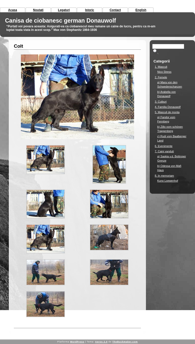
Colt (18, 46)
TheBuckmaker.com (125, 341)
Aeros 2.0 (101, 341)
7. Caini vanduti (164, 151)
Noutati (38, 10)
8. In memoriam (164, 175)
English (140, 10)
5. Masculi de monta (167, 112)
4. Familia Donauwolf (168, 106)
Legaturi (64, 10)
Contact (115, 10)
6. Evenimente (163, 146)
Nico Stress (164, 71)
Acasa (12, 10)
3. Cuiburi (161, 101)
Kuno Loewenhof (167, 180)
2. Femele (161, 77)
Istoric (89, 10)
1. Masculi (161, 66)
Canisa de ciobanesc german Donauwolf (60, 20)
